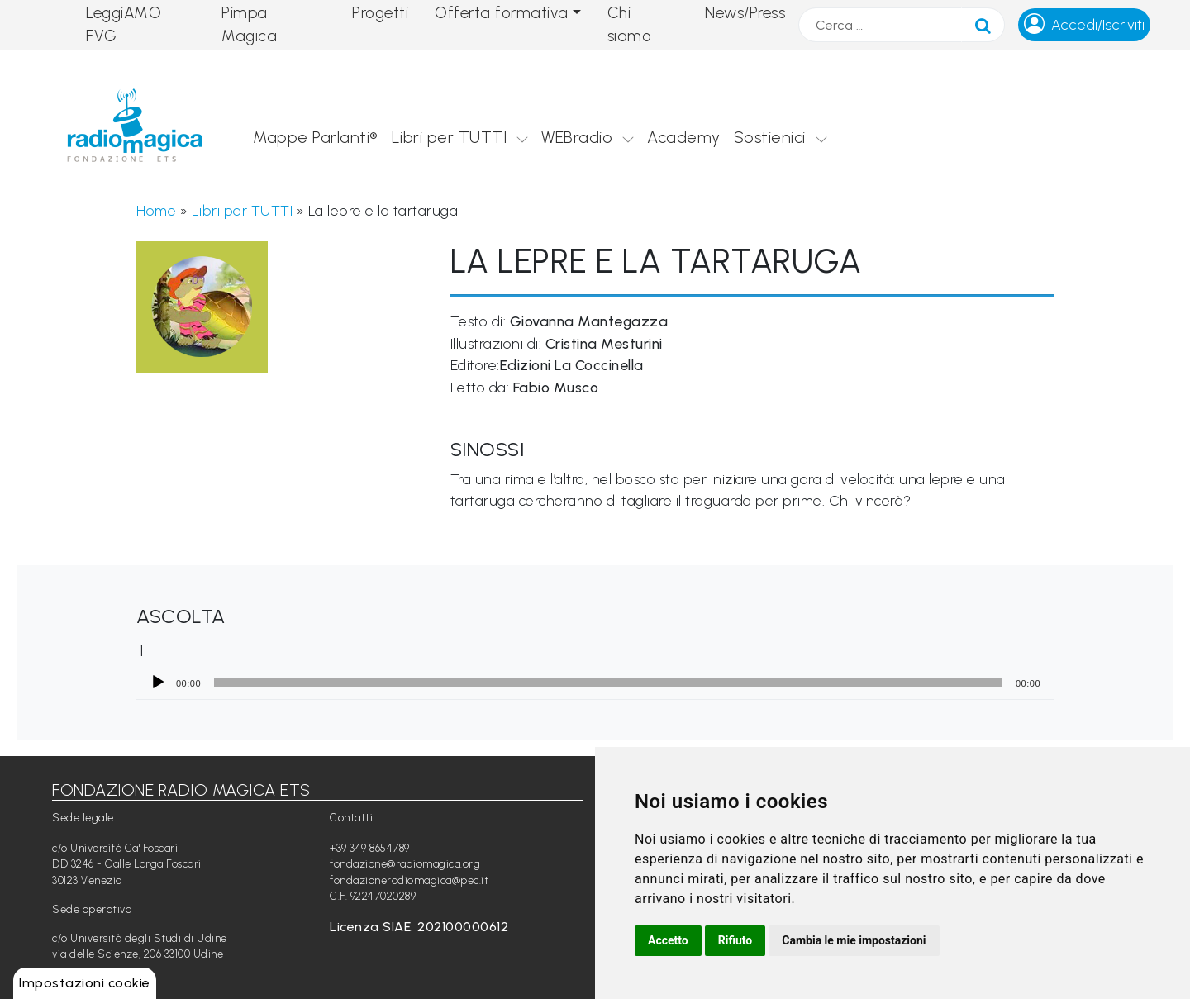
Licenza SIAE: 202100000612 (419, 927)
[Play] (158, 682)
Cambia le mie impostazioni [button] (854, 940)
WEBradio (576, 137)
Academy (684, 137)
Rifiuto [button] (735, 940)
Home (156, 210)
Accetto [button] (668, 940)
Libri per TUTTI (449, 137)
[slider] (608, 682)
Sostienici (770, 137)
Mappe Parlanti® (315, 137)
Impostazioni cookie (84, 983)
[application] (595, 682)
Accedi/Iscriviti (1098, 25)
